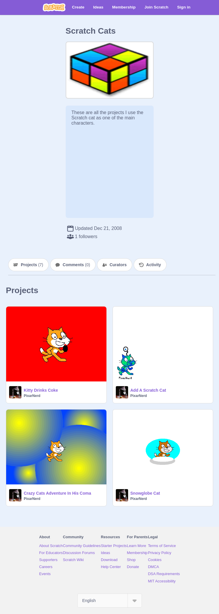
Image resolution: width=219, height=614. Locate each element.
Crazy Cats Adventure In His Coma (57, 493)
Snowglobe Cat (145, 493)
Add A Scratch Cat (148, 390)
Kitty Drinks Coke (41, 390)
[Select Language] (109, 601)
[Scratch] (54, 7)
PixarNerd (32, 396)
